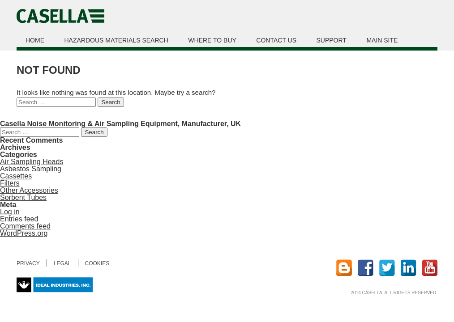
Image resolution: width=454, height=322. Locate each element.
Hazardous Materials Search (116, 40)
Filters (10, 183)
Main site (382, 40)
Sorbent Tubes (23, 197)
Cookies (97, 263)
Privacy (28, 263)
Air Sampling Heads (31, 161)
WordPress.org (23, 233)
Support (332, 40)
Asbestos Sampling (30, 169)
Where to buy (212, 40)
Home (35, 40)
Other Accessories (29, 190)
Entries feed (19, 219)
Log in (10, 212)
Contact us (276, 40)
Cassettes (16, 176)
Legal (62, 263)
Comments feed (25, 226)
